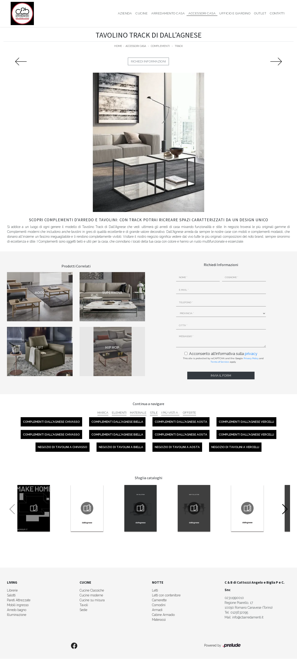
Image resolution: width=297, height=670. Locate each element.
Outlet (260, 13)
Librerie (12, 590)
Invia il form (221, 375)
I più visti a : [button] (170, 412)
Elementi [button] (119, 412)
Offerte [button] (189, 412)
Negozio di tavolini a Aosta (177, 447)
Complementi (160, 46)
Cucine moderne (91, 595)
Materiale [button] (138, 412)
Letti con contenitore (166, 595)
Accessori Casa (202, 13)
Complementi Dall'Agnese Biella (117, 421)
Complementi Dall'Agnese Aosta (181, 421)
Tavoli (84, 605)
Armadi (157, 610)
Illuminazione (16, 615)
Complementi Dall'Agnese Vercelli (246, 421)
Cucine (142, 13)
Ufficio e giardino (234, 13)
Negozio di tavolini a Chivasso (62, 447)
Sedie (83, 610)
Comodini (158, 605)
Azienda (125, 13)
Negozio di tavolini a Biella (121, 447)
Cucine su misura (92, 600)
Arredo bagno (16, 610)
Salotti (11, 595)
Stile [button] (154, 412)
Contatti (277, 13)
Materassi (159, 619)
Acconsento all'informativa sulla (223, 353)
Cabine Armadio (163, 615)
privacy (251, 353)
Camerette (159, 600)
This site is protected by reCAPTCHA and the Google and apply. (223, 360)
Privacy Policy (251, 358)
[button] (284, 509)
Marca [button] (102, 412)
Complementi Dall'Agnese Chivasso (51, 421)
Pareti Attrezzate (18, 600)
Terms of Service (219, 362)
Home (118, 46)
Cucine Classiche (92, 590)
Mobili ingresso (18, 605)
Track (179, 46)
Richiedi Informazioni (148, 61)
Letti (155, 590)
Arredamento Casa (168, 13)
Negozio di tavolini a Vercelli (235, 447)
